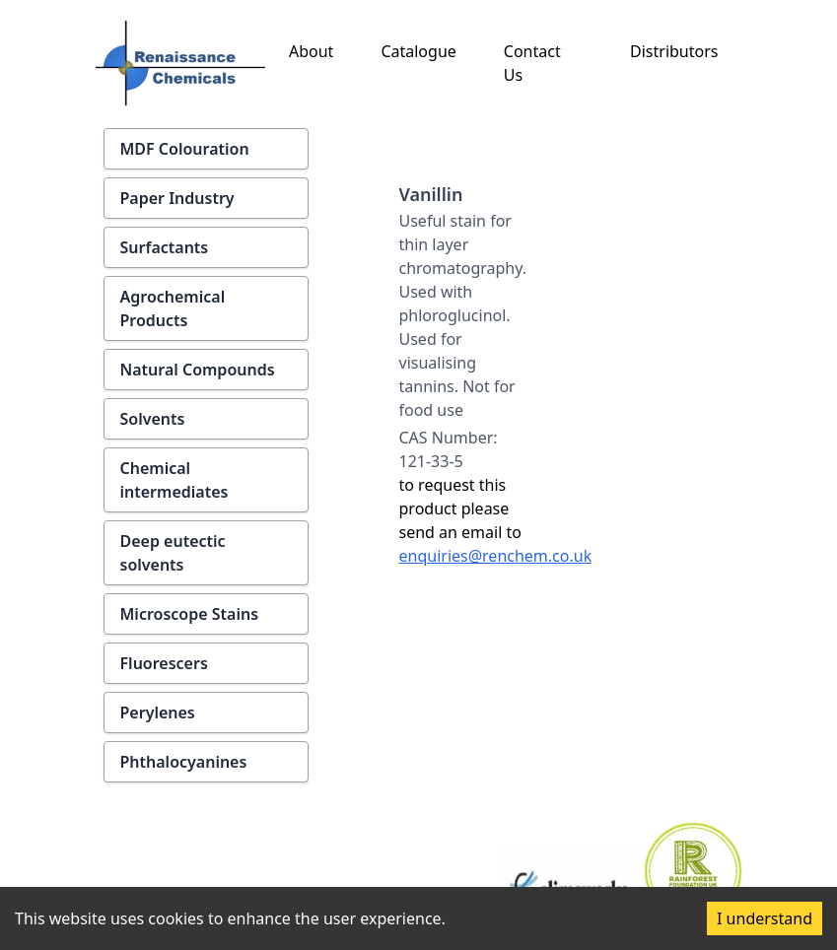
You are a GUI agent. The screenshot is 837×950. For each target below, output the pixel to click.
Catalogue (418, 51)
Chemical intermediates (174, 480)
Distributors (674, 51)
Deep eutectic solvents (173, 553)
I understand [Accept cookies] (764, 918)
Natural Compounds (197, 369)
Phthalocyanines (183, 762)
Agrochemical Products (173, 308)
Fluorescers (164, 663)
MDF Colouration (184, 149)
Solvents (152, 419)
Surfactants (164, 247)
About (311, 51)
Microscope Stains (189, 614)
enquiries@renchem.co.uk (496, 556)
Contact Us (532, 63)
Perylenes (157, 712)
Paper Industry (177, 198)
